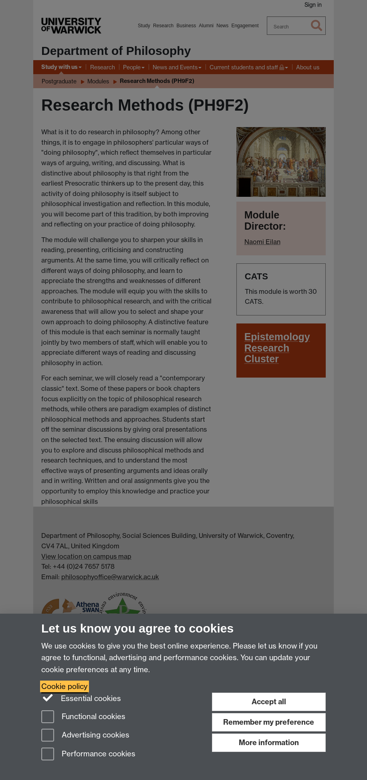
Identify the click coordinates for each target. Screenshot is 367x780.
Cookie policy (64, 686)
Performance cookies (88, 754)
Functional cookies (83, 717)
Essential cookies (81, 698)
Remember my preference (268, 722)
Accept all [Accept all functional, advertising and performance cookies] (269, 701)
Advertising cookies (85, 735)
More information (269, 742)
